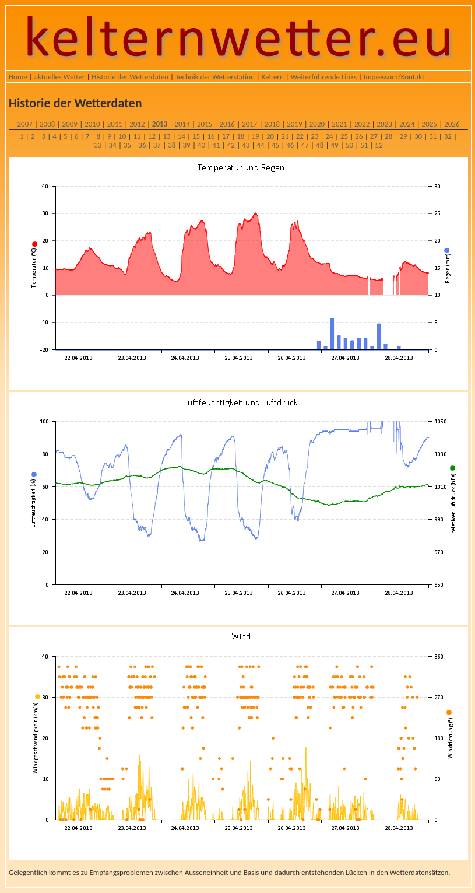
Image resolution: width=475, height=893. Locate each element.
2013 (159, 124)
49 (334, 145)
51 (364, 145)
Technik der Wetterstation (215, 76)
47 (305, 145)
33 (97, 145)
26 (359, 136)
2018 (272, 124)
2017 (249, 124)
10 (122, 136)
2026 (451, 124)
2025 (429, 124)
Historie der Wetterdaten (130, 76)
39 (187, 145)
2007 (24, 124)
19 (255, 136)
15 (196, 136)
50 (349, 145)
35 (127, 145)
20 (270, 136)
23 (314, 136)
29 (403, 136)
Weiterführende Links (324, 76)
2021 (339, 124)
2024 (406, 124)
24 (329, 136)
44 (260, 145)
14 (181, 136)
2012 (137, 124)
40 (201, 145)
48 (319, 145)
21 (284, 136)
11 (136, 136)
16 (210, 136)
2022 (362, 124)
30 (418, 136)
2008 (47, 124)
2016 (227, 124)
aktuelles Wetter (59, 76)
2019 (294, 124)
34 (113, 145)
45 (275, 145)
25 (344, 136)
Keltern (273, 76)
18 (240, 136)
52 (379, 145)
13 (166, 136)
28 (388, 136)
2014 (181, 124)
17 (226, 136)
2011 (114, 124)
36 (142, 145)
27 (374, 136)
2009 (70, 124)
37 (157, 145)
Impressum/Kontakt (394, 76)
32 (448, 136)
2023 (384, 124)
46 (290, 145)
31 (433, 136)
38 (171, 145)
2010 (92, 124)
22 (300, 136)
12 (152, 136)
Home (18, 76)
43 (245, 145)
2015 (204, 124)
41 (216, 145)
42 (231, 145)
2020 (317, 124)
